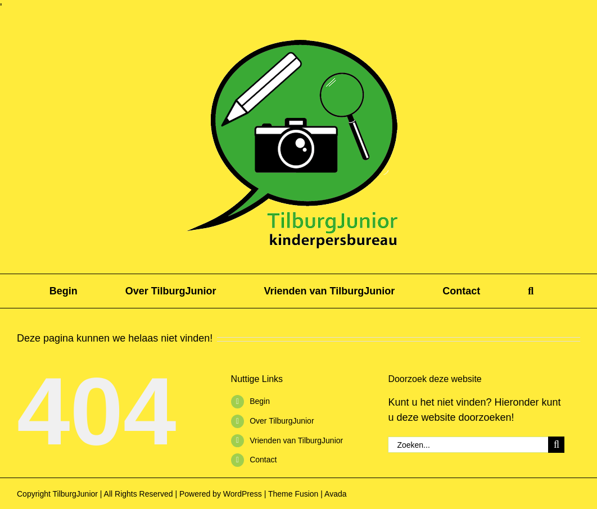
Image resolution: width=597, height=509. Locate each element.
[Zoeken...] (468, 445)
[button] (530, 291)
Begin (260, 401)
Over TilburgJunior (282, 420)
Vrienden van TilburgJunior (296, 440)
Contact (263, 459)
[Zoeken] (556, 445)
